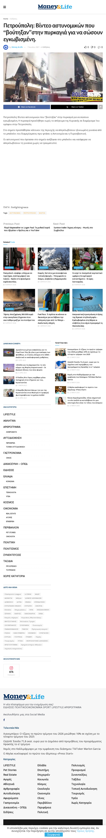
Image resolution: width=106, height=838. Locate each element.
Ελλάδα (7, 480)
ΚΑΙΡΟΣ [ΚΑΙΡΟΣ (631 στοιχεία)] (18, 618)
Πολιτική (9, 546)
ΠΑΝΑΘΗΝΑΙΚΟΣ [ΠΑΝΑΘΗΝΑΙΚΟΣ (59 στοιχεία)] (11, 633)
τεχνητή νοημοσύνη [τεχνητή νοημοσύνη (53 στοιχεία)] (13, 653)
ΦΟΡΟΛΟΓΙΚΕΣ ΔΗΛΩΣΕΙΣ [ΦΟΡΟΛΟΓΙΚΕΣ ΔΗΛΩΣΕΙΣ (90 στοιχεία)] (37, 645)
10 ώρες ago (21, 402)
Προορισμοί (11, 570)
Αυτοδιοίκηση (12, 442)
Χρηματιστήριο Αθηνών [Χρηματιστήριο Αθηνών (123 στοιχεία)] (31, 649)
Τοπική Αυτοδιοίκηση (15, 451)
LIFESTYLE (9, 418)
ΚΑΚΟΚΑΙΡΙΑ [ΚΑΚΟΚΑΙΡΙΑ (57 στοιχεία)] (30, 618)
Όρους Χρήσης (85, 830)
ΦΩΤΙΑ (42, 213)
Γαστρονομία (12, 457)
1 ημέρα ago (21, 390)
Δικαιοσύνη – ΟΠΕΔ (15, 468)
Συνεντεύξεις (12, 559)
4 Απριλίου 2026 (9, 289)
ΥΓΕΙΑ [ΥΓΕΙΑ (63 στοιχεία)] (20, 645)
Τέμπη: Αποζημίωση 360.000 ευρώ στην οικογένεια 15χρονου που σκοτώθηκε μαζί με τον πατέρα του (19, 321)
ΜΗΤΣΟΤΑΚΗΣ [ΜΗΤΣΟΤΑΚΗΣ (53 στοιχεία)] (10, 626)
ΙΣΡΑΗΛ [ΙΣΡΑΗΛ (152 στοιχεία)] (8, 618)
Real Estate (11, 518)
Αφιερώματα (11, 436)
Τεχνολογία (11, 497)
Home (5, 19)
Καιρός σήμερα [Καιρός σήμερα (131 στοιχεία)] (11, 622)
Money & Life (17, 47)
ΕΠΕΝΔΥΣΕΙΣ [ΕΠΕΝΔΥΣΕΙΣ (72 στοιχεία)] (40, 606)
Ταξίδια (8, 565)
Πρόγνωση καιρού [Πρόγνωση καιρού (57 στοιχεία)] (39, 633)
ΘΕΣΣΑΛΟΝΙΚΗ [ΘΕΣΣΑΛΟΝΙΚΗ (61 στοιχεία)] (43, 614)
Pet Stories (10, 537)
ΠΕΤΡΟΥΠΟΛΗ (30, 213)
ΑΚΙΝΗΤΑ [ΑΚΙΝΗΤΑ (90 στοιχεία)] (8, 602)
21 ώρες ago (21, 377)
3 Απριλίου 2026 (9, 327)
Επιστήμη (9, 491)
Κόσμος (8, 506)
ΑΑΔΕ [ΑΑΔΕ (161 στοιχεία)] (37, 599)
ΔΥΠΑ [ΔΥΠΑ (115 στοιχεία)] (19, 606)
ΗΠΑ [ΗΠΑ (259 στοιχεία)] (31, 614)
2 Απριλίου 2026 (78, 333)
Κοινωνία (10, 486)
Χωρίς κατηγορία (14, 580)
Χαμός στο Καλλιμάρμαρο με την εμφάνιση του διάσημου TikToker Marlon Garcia (84, 381)
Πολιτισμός (11, 553)
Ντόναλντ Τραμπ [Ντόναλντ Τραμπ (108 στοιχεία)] (27, 626)
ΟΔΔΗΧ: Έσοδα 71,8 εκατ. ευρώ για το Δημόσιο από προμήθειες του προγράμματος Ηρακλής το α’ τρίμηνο (83, 368)
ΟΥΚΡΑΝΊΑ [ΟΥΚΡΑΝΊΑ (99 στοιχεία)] (24, 629)
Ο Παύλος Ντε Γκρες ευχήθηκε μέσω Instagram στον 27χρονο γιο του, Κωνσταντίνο (31, 384)
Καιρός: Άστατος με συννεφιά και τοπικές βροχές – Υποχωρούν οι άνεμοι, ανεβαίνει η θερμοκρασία (52, 280)
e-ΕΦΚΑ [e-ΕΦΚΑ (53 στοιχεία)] (28, 599)
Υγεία (8, 501)
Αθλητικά (9, 425)
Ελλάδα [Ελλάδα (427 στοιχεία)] (8, 614)
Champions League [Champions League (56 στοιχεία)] (13, 599)
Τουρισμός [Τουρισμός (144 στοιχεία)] (9, 645)
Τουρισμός (10, 574)
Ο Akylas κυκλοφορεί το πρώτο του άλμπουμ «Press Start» (82, 392)
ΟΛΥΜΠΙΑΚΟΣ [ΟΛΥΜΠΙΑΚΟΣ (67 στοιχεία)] (10, 629)
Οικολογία (10, 541)
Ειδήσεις (13, 19)
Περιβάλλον (11, 531)
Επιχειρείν (10, 526)
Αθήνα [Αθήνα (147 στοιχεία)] (18, 602)
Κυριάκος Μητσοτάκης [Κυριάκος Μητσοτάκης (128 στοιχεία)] (31, 622)
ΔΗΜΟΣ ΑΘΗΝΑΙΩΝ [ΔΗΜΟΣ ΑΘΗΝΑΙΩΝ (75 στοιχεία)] (33, 602)
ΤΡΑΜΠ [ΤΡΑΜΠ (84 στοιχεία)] (29, 641)
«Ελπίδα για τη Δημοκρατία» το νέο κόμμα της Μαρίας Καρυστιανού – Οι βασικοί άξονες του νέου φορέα (31, 371)
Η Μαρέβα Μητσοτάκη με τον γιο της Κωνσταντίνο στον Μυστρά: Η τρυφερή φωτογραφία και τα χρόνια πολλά (32, 397)
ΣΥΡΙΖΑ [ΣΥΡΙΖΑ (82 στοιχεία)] (8, 641)
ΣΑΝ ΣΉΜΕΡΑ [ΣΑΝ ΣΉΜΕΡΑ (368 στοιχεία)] (19, 637)
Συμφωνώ (53, 834)
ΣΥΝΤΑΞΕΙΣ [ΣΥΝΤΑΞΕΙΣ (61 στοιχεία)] (44, 637)
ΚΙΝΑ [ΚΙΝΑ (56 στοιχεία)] (41, 618)
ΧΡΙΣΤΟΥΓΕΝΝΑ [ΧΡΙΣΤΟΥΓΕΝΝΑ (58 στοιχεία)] (11, 649)
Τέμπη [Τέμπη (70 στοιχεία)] (38, 641)
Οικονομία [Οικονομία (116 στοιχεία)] (37, 629)
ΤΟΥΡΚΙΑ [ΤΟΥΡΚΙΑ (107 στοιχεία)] (18, 641)
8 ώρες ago (21, 364)
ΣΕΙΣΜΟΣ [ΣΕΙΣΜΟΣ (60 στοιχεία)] (32, 637)
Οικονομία (10, 513)
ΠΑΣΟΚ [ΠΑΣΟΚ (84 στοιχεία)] (25, 633)
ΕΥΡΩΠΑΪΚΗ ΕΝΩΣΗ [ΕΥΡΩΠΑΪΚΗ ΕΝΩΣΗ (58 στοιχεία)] (13, 610)
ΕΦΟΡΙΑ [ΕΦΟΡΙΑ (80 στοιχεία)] (39, 610)
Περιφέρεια (10, 447)
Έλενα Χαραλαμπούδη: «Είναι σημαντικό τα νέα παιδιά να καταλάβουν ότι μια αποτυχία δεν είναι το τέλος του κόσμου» (85, 404)
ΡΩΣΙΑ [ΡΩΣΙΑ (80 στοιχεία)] (7, 637)
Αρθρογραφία (11, 431)
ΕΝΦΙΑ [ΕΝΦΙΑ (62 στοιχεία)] (28, 606)
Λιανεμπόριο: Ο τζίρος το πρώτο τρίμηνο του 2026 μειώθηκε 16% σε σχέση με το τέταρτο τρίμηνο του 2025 (84, 356)
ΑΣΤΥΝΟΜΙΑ (15, 213)
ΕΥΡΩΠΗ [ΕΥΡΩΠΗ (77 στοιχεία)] (28, 610)
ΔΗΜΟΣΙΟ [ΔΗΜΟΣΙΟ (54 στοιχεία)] (9, 606)
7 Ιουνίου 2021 (33, 47)
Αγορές (9, 522)
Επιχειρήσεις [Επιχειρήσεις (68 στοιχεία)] (20, 614)
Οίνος (8, 462)
